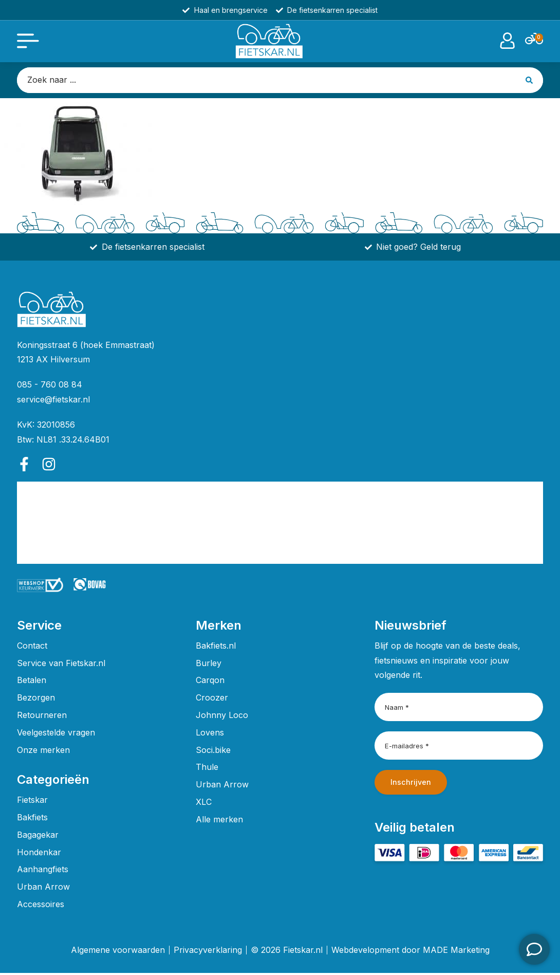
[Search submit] (530, 82)
